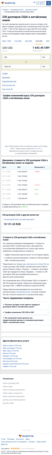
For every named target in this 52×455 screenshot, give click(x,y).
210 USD (18, 41)
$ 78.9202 (39, 2)
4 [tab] (27, 229)
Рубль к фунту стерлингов (12, 393)
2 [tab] (22, 229)
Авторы (32, 442)
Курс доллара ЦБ (8, 85)
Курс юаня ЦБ (7, 89)
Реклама (10, 439)
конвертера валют (23, 292)
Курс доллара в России (12, 348)
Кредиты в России (10, 356)
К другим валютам (9, 81)
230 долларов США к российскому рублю (19, 219)
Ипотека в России (10, 361)
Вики (28, 439)
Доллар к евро (8, 403)
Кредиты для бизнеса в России (15, 364)
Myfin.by (4, 444)
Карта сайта (41, 442)
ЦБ (34, 2)
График (5, 74)
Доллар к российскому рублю (14, 400)
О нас (3, 439)
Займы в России (9, 366)
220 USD (28, 41)
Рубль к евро (8, 387)
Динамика (6, 77)
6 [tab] (32, 229)
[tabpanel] (26, 222)
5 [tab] (29, 229)
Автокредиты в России (12, 358)
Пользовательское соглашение (14, 442)
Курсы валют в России (12, 345)
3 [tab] (25, 229)
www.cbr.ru (38, 148)
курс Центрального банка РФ (34, 264)
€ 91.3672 (39, 4)
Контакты (20, 439)
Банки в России (9, 353)
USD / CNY (6, 41)
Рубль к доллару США (11, 383)
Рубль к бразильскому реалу (14, 396)
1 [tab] (20, 229)
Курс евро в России (11, 351)
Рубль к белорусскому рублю (14, 390)
